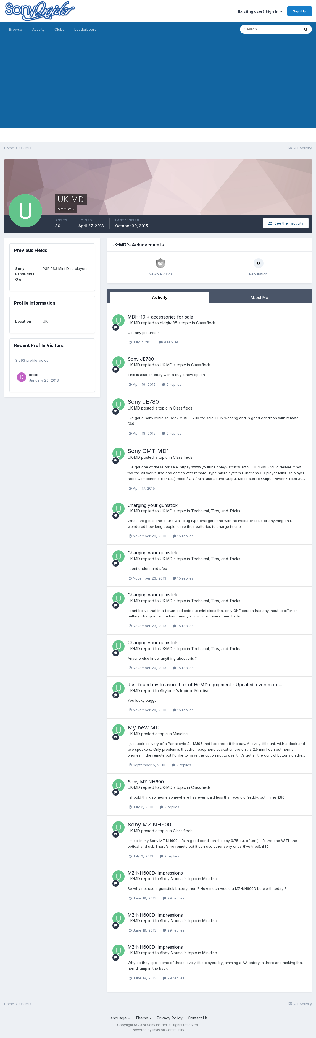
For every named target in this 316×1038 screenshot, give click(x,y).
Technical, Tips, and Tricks (215, 510)
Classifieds (206, 322)
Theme (143, 1018)
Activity (38, 29)
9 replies (169, 342)
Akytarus (168, 690)
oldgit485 (168, 322)
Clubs (59, 29)
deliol (33, 374)
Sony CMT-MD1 (148, 451)
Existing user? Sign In (260, 11)
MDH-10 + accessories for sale (160, 317)
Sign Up (299, 11)
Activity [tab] (159, 297)
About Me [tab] (259, 297)
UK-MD (134, 322)
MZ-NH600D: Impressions (155, 873)
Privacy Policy (170, 1018)
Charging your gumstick (153, 505)
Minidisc (201, 690)
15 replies (183, 536)
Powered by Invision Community (158, 1030)
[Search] (270, 29)
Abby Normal (171, 878)
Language (119, 1018)
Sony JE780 (141, 359)
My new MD (144, 727)
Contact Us (198, 1018)
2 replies (171, 384)
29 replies (174, 898)
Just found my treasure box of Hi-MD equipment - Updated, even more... (205, 684)
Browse (15, 29)
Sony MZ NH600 (146, 781)
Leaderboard (85, 29)
